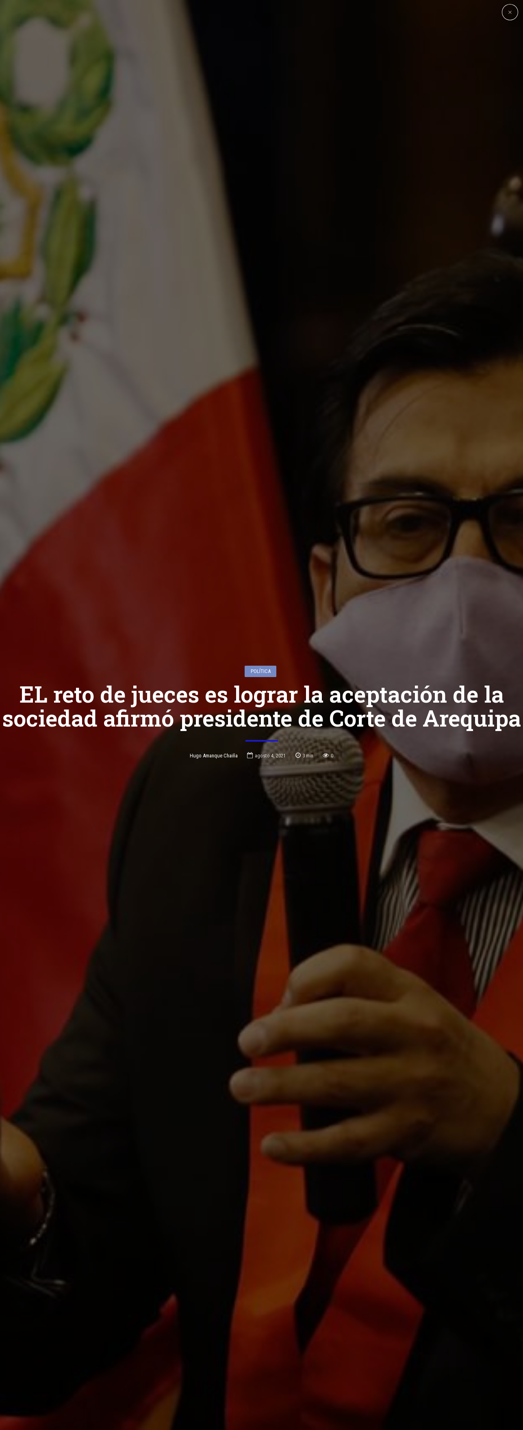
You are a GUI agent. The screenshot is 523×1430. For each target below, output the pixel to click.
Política (261, 597)
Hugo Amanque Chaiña (214, 682)
